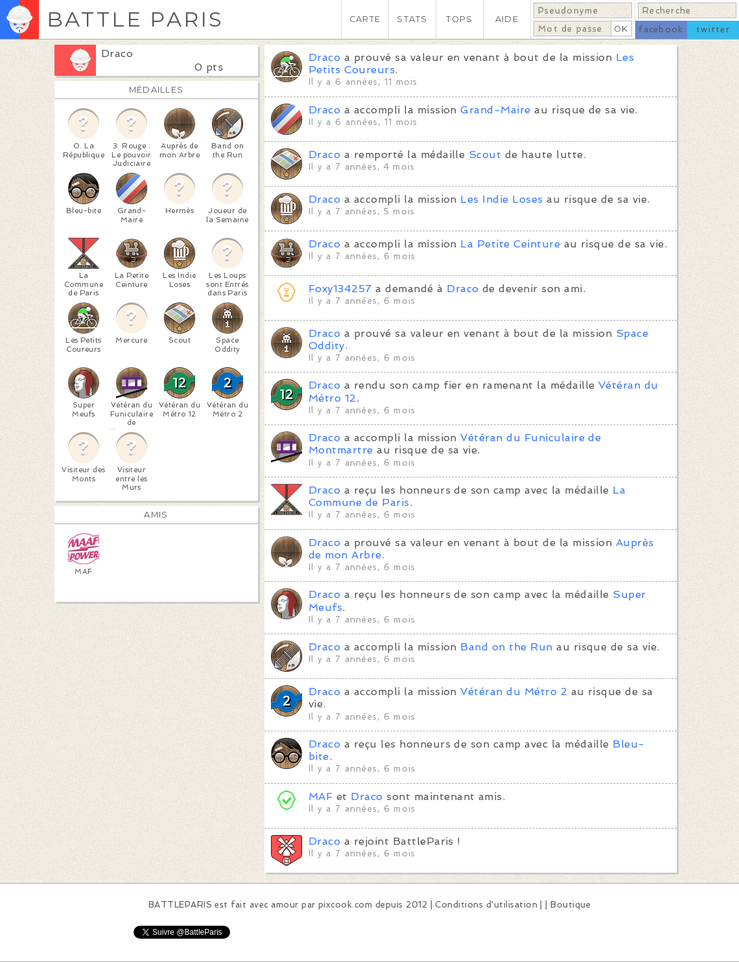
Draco (117, 53)
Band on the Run (506, 647)
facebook (661, 29)
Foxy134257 (340, 288)
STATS (412, 19)
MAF (321, 796)
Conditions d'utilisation (486, 905)
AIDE (507, 19)
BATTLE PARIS (135, 19)
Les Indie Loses (501, 199)
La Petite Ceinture (510, 244)
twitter (713, 29)
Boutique (570, 905)
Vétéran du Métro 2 (513, 691)
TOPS (459, 19)
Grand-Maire (495, 110)
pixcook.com (345, 905)
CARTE (365, 19)
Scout (485, 154)
